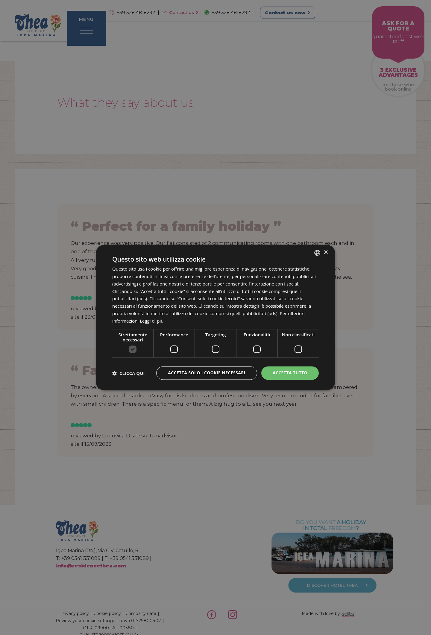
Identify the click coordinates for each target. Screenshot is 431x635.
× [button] (325, 252)
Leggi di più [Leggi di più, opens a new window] (151, 321)
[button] (128, 373)
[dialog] (215, 317)
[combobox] (317, 253)
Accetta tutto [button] (290, 373)
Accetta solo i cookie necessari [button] (206, 373)
